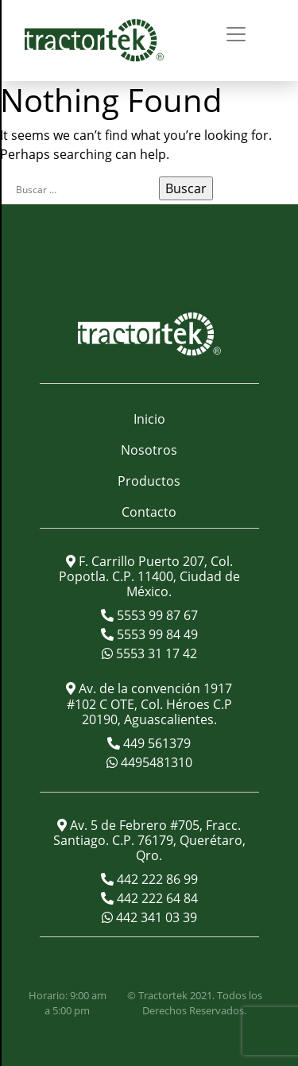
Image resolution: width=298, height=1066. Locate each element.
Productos (149, 481)
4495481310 (155, 762)
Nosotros (149, 450)
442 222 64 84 (156, 898)
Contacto (149, 512)
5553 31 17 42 (155, 653)
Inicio (149, 419)
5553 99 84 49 (156, 634)
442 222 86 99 (156, 879)
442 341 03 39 (155, 917)
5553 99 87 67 (156, 615)
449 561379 (155, 743)
